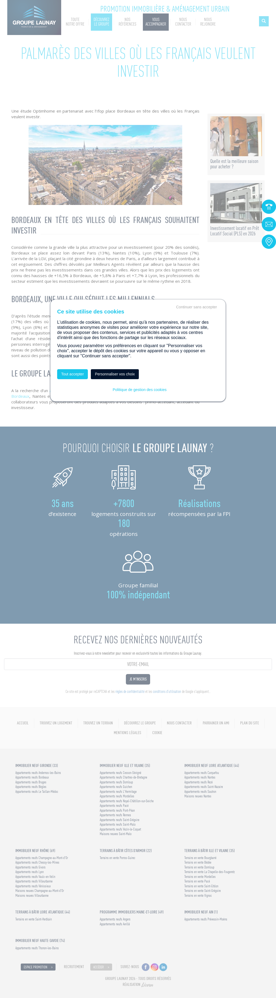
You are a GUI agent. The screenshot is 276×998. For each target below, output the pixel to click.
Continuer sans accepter (196, 307)
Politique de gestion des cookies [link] (140, 390)
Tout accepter (72, 374)
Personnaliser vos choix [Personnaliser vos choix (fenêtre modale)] (115, 374)
